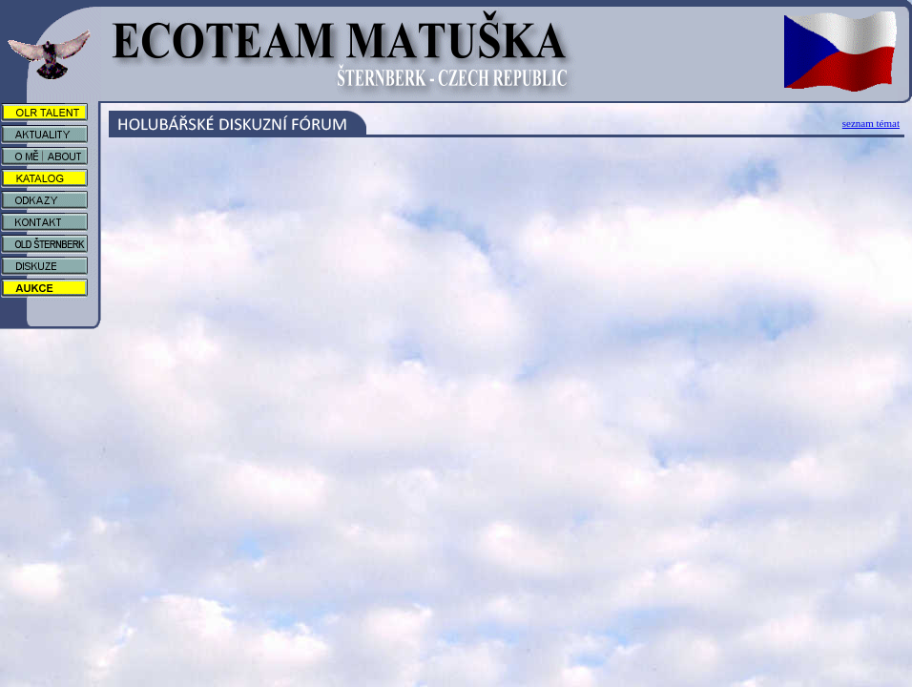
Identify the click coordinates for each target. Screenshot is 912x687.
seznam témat (871, 123)
